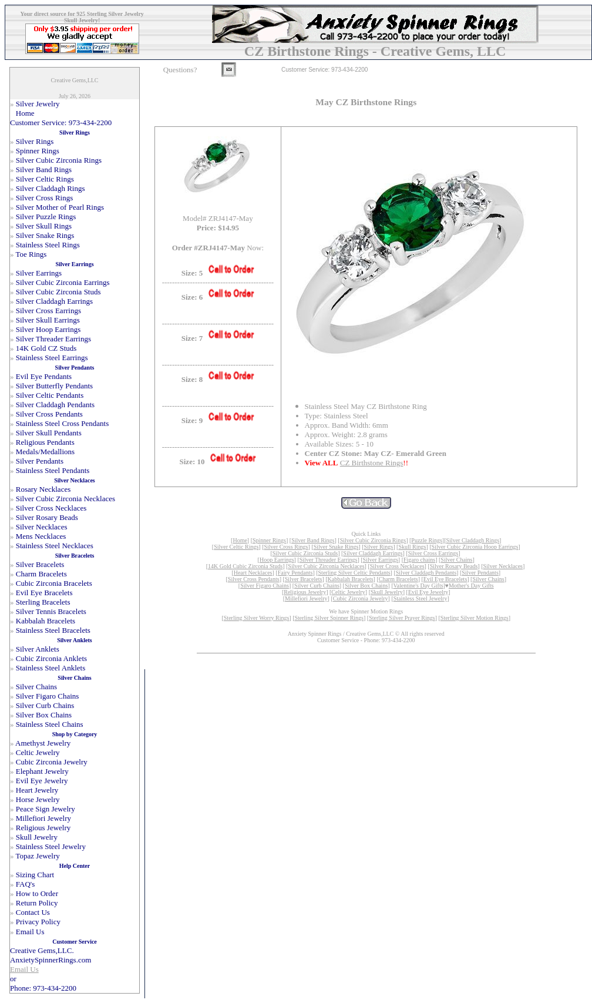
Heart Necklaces (253, 572)
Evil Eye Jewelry (428, 592)
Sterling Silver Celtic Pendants (354, 572)
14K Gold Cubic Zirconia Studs (245, 566)
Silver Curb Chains (316, 585)
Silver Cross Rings (286, 547)
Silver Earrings (380, 559)
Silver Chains (456, 559)
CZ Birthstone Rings (371, 462)
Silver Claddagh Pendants (426, 572)
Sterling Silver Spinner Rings (329, 618)
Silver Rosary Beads (454, 566)
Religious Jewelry (305, 592)
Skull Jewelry (387, 592)
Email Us (24, 969)
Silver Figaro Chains (264, 585)
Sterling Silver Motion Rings (474, 618)
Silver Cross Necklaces (397, 566)
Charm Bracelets (398, 579)
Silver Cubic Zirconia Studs (305, 553)
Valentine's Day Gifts (418, 585)
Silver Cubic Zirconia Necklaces (326, 566)
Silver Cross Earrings (433, 553)
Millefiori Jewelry (306, 598)
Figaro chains (419, 559)
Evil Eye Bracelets (445, 579)
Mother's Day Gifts (471, 585)
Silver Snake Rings (336, 547)
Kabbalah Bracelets (351, 579)
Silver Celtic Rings (236, 547)
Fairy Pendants (295, 572)
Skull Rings (412, 547)
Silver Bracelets (303, 579)
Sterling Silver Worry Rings (257, 618)
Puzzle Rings (426, 540)
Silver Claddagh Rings (473, 540)
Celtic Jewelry (348, 592)
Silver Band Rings (312, 540)
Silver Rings (378, 547)
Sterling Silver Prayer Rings (402, 618)
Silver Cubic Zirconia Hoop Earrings (475, 547)
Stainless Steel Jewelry (420, 598)
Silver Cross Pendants (254, 579)
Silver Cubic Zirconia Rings (373, 540)
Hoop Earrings (277, 559)
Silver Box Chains (366, 585)
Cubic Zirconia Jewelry (360, 598)
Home (240, 540)
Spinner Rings (269, 540)
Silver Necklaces (503, 566)
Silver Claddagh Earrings (372, 553)
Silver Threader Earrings (329, 559)
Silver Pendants (480, 572)
